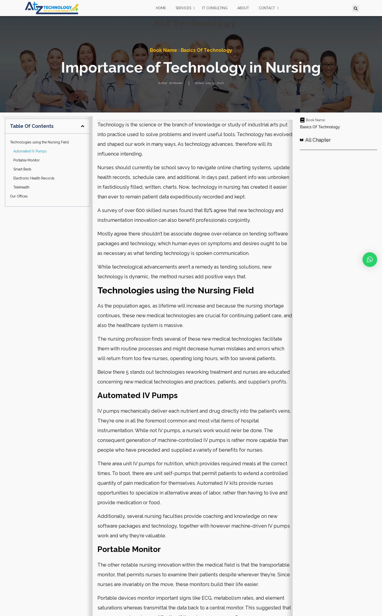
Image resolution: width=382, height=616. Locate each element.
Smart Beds (22, 169)
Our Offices (19, 196)
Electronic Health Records (34, 178)
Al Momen (176, 83)
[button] (355, 8)
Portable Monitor (26, 160)
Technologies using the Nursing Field (39, 142)
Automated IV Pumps (30, 151)
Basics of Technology (206, 50)
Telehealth (21, 187)
